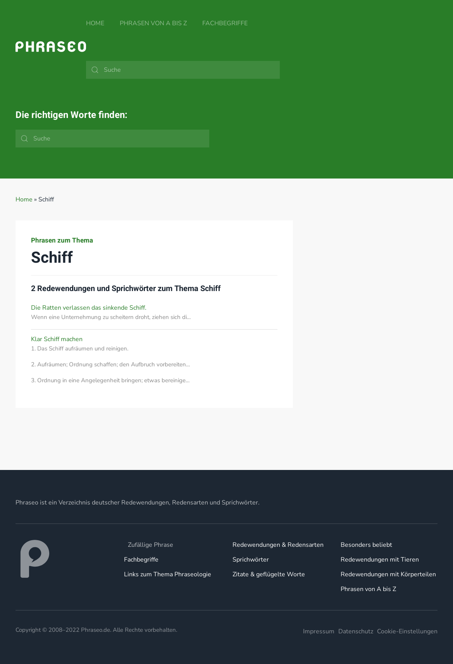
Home (95, 23)
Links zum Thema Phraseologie (167, 574)
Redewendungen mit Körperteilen (388, 574)
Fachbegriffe (225, 23)
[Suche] (183, 70)
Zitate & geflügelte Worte (269, 574)
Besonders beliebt (366, 545)
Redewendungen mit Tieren (380, 559)
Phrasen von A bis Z (153, 23)
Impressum (318, 631)
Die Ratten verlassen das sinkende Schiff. (88, 307)
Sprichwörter (251, 559)
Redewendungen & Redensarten (278, 545)
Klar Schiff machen (57, 339)
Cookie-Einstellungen (407, 631)
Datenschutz (355, 631)
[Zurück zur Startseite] (51, 46)
